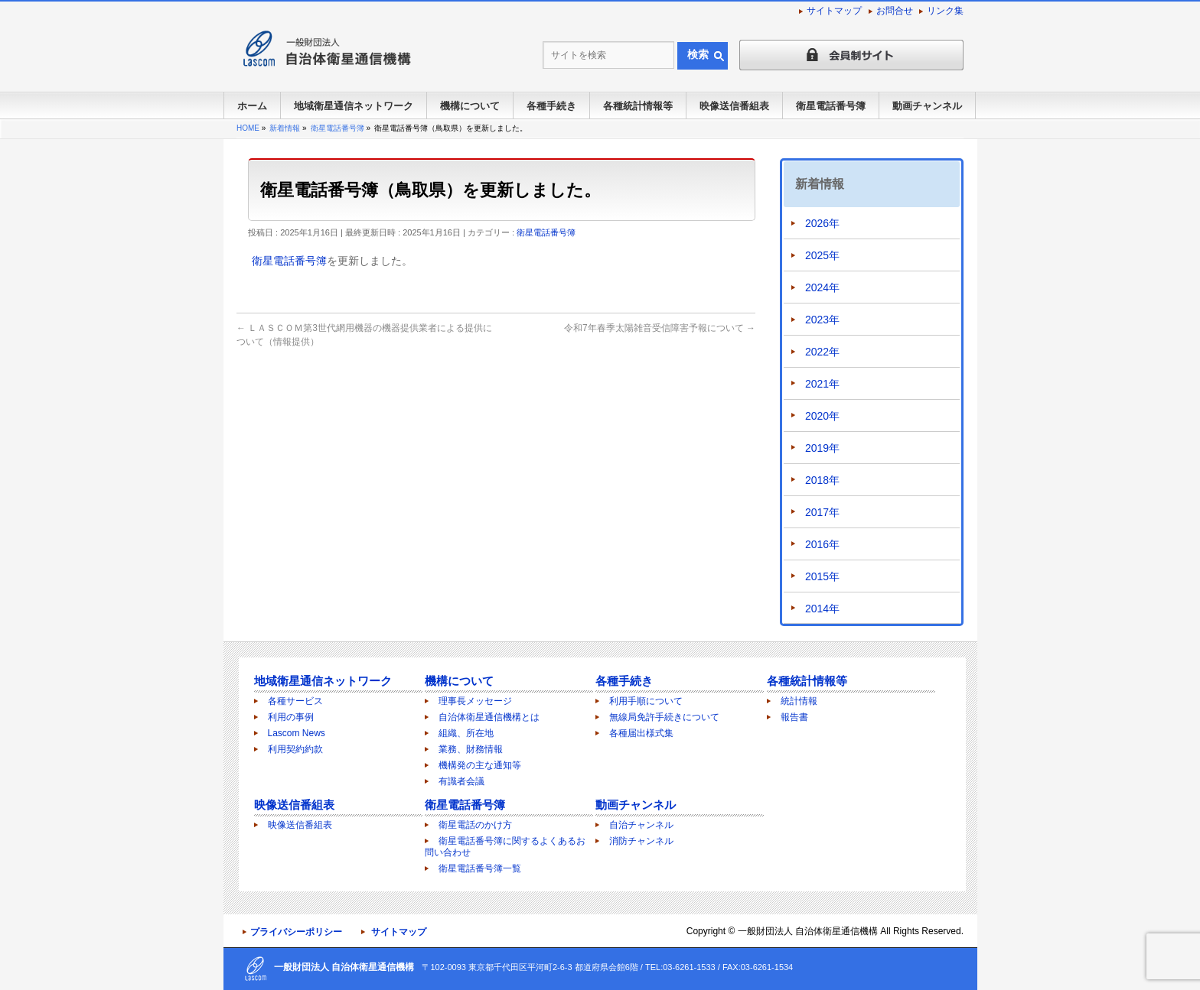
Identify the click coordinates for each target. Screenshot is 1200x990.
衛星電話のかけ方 (475, 825)
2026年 (822, 223)
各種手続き (624, 680)
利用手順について (646, 701)
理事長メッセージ (475, 701)
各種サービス (295, 701)
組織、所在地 (466, 733)
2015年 (822, 576)
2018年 (822, 480)
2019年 (822, 448)
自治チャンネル (641, 825)
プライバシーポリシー (296, 932)
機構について (459, 680)
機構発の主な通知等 (480, 765)
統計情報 (799, 701)
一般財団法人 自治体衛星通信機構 (808, 931)
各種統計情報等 (807, 680)
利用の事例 (291, 717)
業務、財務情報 (471, 749)
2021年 (822, 384)
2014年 (822, 608)
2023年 (822, 319)
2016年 (822, 544)
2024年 (822, 287)
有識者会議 (461, 781)
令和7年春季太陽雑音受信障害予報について (659, 328)
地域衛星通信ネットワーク (323, 680)
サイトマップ (834, 10)
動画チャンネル (635, 804)
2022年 (822, 352)
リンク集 (945, 10)
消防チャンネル (641, 841)
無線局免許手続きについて (664, 717)
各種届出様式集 (641, 733)
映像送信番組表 (294, 804)
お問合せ (894, 10)
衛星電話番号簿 (546, 232)
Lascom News (296, 733)
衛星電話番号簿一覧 (480, 868)
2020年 (822, 416)
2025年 (822, 255)
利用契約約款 (295, 749)
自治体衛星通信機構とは (489, 717)
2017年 (822, 512)
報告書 (794, 717)
